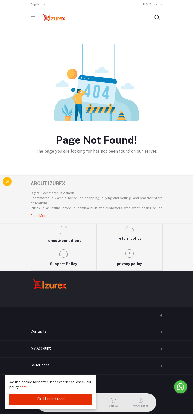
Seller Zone (40, 365)
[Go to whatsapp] (180, 386)
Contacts (38, 331)
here (23, 387)
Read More (39, 216)
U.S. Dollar (151, 4)
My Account (41, 348)
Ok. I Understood (51, 399)
